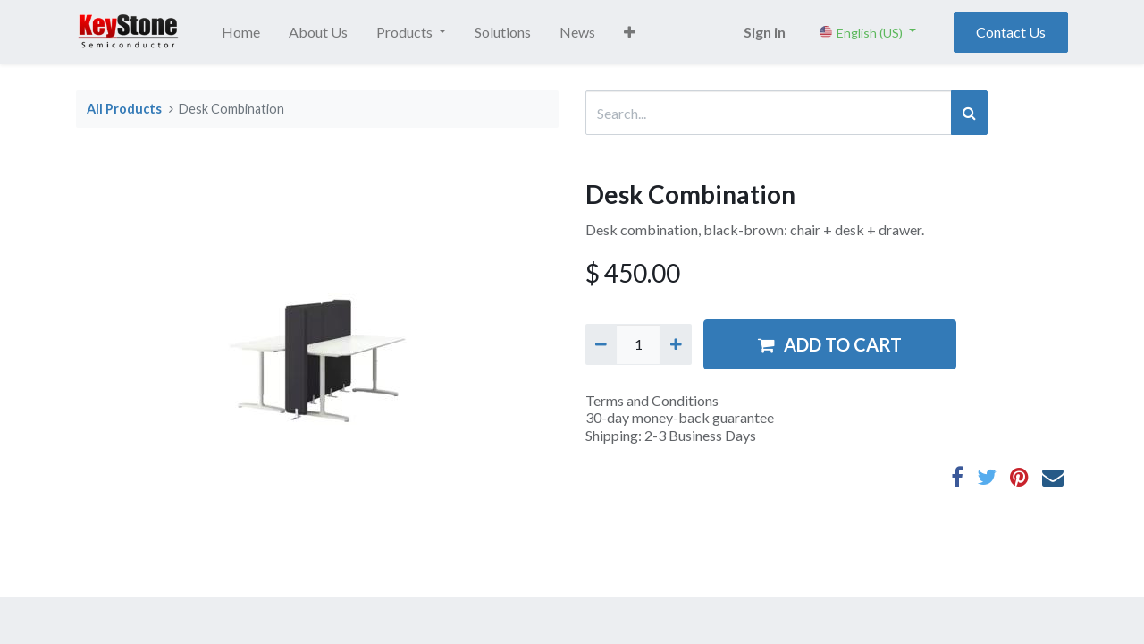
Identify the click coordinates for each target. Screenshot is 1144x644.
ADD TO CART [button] (830, 344)
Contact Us (1011, 31)
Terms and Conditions (652, 400)
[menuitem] (240, 32)
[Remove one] (601, 344)
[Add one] (675, 344)
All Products (124, 108)
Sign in (765, 31)
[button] (630, 32)
